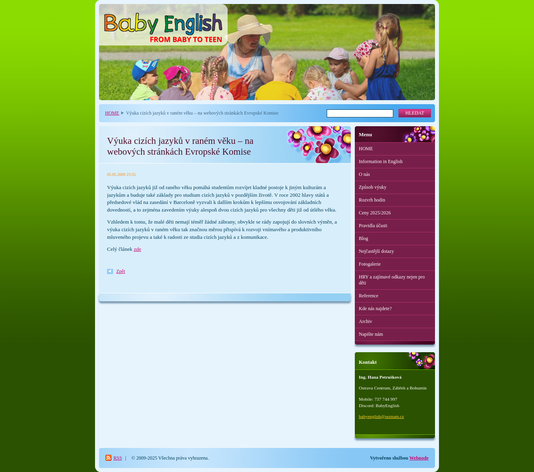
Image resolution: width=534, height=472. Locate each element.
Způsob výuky (372, 187)
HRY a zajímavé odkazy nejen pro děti (392, 280)
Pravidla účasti (373, 225)
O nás (364, 174)
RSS (117, 458)
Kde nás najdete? (375, 308)
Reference (368, 296)
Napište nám (371, 334)
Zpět (120, 271)
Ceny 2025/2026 (375, 213)
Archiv (365, 321)
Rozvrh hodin (372, 200)
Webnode (419, 458)
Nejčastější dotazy (376, 251)
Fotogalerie (370, 264)
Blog (363, 238)
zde (138, 249)
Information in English (381, 161)
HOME (112, 113)
